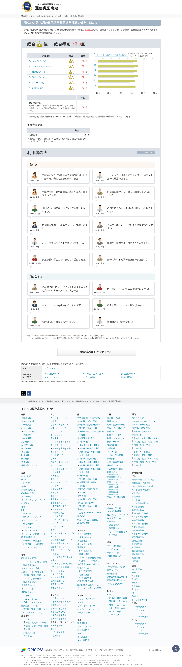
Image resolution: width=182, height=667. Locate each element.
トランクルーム (58, 465)
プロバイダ (137, 435)
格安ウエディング (115, 570)
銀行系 (26, 517)
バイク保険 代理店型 (141, 490)
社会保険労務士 (94, 557)
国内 (55, 625)
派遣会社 (111, 458)
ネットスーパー (58, 452)
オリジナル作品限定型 (63, 557)
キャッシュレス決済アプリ (33, 534)
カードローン (27, 513)
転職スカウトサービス (117, 438)
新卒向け (113, 535)
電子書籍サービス (59, 547)
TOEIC (82, 557)
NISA (23, 479)
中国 (156, 441)
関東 (125, 598)
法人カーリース (114, 508)
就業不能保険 (138, 537)
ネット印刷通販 (114, 511)
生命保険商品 (138, 520)
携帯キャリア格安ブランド (144, 421)
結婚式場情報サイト (116, 580)
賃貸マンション (28, 589)
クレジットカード (29, 520)
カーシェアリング (59, 482)
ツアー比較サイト (59, 619)
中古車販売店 (57, 503)
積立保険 (136, 561)
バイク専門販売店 (61, 520)
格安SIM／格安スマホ (141, 428)
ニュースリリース (61, 650)
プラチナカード (143, 617)
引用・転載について (106, 650)
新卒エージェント (115, 483)
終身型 (137, 513)
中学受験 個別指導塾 (86, 482)
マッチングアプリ (115, 584)
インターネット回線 (141, 452)
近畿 (39, 575)
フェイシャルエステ (116, 549)
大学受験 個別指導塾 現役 (88, 424)
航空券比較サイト (59, 605)
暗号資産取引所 (28, 537)
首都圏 (26, 575)
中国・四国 (43, 626)
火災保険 (25, 441)
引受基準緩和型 (141, 517)
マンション (28, 561)
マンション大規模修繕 (31, 578)
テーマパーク (113, 615)
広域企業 (138, 448)
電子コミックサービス (61, 550)
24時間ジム (82, 602)
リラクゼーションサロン (88, 606)
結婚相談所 (112, 573)
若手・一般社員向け (118, 532)
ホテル (54, 629)
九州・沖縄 (84, 455)
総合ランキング (52, 368)
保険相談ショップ (29, 465)
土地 (45, 561)
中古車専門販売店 (61, 506)
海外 (61, 625)
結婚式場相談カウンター (118, 577)
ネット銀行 (26, 496)
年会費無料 (28, 524)
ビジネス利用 (59, 632)
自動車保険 (26, 418)
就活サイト (112, 421)
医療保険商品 (138, 510)
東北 (28, 622)
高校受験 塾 (82, 441)
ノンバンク (36, 517)
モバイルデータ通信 (141, 424)
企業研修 (111, 521)
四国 (136, 445)
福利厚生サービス (59, 581)
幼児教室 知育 (83, 523)
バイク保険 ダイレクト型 (143, 486)
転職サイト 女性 (114, 435)
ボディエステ (113, 553)
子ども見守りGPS (59, 587)
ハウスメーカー (30, 633)
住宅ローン (26, 507)
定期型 (145, 513)
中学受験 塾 (82, 475)
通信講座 (81, 547)
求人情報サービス (115, 469)
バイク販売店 (57, 516)
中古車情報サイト (59, 499)
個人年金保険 (138, 554)
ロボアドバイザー (29, 547)
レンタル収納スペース (63, 469)
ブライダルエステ (115, 546)
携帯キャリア (138, 418)
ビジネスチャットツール (118, 515)
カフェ (54, 537)
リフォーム (26, 595)
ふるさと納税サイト (60, 462)
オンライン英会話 (85, 544)
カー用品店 (82, 637)
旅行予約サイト (58, 598)
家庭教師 (81, 516)
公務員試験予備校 (85, 581)
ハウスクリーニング (60, 431)
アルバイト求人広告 (116, 497)
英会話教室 (82, 541)
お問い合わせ (91, 650)
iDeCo (134, 583)
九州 (45, 575)
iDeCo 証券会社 (28, 493)
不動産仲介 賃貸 (28, 582)
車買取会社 (56, 496)
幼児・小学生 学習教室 (87, 520)
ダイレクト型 (29, 421)
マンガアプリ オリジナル (62, 564)
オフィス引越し (58, 570)
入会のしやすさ (39, 61)
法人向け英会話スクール (88, 585)
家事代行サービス (59, 428)
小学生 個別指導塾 (85, 503)
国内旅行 (57, 602)
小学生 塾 (81, 496)
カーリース (56, 492)
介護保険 (136, 547)
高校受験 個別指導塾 (86, 458)
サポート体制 (38, 82)
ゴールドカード (30, 530)
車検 (53, 530)
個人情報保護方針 (77, 650)
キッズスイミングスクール (88, 609)
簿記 (87, 554)
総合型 (56, 554)
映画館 (110, 594)
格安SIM (137, 431)
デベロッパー (29, 636)
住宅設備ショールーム (31, 592)
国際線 (64, 615)
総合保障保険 (138, 551)
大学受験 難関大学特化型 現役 (90, 431)
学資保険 (25, 462)
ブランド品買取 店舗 (60, 567)
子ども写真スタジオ (60, 543)
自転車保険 (26, 438)
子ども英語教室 (84, 534)
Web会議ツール (114, 518)
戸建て (38, 561)
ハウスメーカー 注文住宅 (31, 613)
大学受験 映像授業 (85, 438)
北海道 (82, 445)
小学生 (98, 513)
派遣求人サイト (114, 465)
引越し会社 (56, 479)
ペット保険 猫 (138, 507)
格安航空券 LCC (58, 612)
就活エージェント (115, 418)
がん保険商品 (138, 530)
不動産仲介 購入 (28, 565)
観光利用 (57, 635)
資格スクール (83, 568)
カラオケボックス (115, 611)
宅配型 (56, 475)
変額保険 (136, 557)
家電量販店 (82, 623)
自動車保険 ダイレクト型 (143, 479)
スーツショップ (84, 633)
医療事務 (88, 551)
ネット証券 (26, 476)
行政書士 (83, 561)
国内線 (56, 615)
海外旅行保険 (27, 445)
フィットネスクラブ (86, 599)
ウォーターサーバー (60, 418)
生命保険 (25, 452)
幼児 (81, 537)
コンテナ (57, 472)
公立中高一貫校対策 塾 (87, 489)
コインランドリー (59, 435)
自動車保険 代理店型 (141, 483)
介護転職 (111, 448)
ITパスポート (93, 564)
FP (80, 551)
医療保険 (25, 455)
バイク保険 (26, 428)
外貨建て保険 (138, 544)
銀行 (25, 486)
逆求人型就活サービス (117, 424)
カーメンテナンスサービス (63, 533)
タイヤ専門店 (83, 640)
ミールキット (57, 445)
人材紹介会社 (113, 488)
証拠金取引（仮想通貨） (34, 544)
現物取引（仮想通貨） (33, 541)
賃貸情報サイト (28, 585)
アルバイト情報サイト (117, 428)
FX (22, 510)
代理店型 (27, 424)
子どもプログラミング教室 (89, 588)
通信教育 (81, 509)
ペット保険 (26, 448)
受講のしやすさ (39, 72)
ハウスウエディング (116, 567)
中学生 (90, 513)
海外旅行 (67, 602)
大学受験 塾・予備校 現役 (88, 418)
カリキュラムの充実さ (42, 66)
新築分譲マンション (30, 606)
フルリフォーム (30, 599)
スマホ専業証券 (28, 490)
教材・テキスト (39, 77)
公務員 (82, 564)
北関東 (35, 622)
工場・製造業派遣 (115, 462)
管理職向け (114, 528)
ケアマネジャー (96, 561)
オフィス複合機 (58, 577)
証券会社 (27, 483)
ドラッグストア (84, 627)
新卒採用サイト (114, 478)
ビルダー (27, 619)
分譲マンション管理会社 (32, 572)
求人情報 (119, 650)
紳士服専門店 (83, 630)
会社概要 (48, 650)
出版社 (56, 560)
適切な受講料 (38, 88)
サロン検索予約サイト (117, 556)
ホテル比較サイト (59, 608)
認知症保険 (137, 541)
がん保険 (25, 458)
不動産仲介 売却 (28, 558)
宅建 (81, 554)
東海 (33, 575)
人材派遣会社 (113, 493)
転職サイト (112, 431)
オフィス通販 (57, 574)
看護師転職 (112, 445)
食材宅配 (55, 438)
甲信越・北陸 (93, 448)
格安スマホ (148, 431)
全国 (123, 608)
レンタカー (56, 486)
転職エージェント (115, 441)
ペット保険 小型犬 (140, 503)
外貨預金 (25, 503)
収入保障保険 (140, 527)
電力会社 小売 (57, 584)
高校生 (82, 513)
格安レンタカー (58, 489)
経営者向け (114, 525)
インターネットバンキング (33, 500)
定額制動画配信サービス (62, 540)
